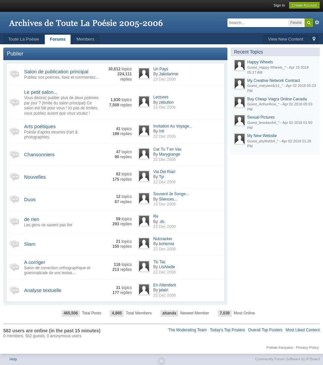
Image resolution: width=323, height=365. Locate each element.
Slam (29, 244)
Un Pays (160, 69)
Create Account (304, 5)
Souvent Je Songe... (171, 194)
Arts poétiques (40, 126)
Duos (30, 199)
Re (155, 216)
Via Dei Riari (164, 171)
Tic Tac (159, 262)
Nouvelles (35, 177)
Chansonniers (39, 154)
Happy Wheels (260, 62)
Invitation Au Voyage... (172, 126)
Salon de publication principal (56, 71)
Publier (15, 53)
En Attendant (164, 285)
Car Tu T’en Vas (167, 149)
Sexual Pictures (261, 117)
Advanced (317, 22)
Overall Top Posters (265, 330)
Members (85, 39)
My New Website (262, 135)
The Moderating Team (187, 330)
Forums (58, 39)
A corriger (34, 262)
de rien (31, 219)
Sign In (279, 5)
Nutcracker (162, 239)
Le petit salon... (41, 92)
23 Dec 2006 (164, 79)
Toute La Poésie (23, 39)
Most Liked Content (303, 330)
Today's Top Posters (227, 330)
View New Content (285, 39)
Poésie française (279, 347)
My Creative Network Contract (273, 80)
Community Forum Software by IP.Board (287, 359)
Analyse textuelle (42, 290)
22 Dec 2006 (164, 136)
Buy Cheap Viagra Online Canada (277, 99)
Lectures (160, 97)
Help (13, 359)
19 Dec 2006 (164, 204)
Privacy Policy (307, 347)
